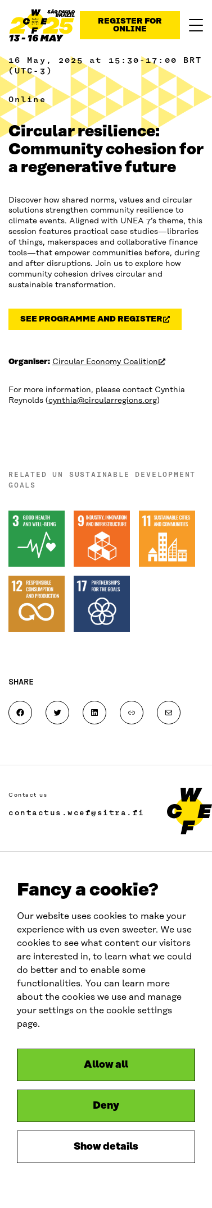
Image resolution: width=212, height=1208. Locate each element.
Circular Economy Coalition (108, 361)
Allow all (106, 1065)
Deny (106, 1105)
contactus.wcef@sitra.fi (76, 812)
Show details (106, 1146)
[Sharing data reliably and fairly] (42, 25)
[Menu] (196, 25)
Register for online (130, 25)
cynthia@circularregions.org (102, 400)
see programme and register (101, 321)
